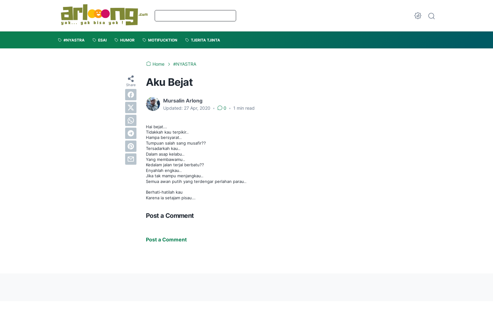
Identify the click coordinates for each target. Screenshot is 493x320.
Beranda (174, 15)
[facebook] (130, 94)
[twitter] (130, 107)
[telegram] (130, 133)
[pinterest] (130, 146)
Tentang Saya (213, 15)
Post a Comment (166, 239)
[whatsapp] (130, 120)
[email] (130, 159)
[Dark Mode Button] (418, 15)
